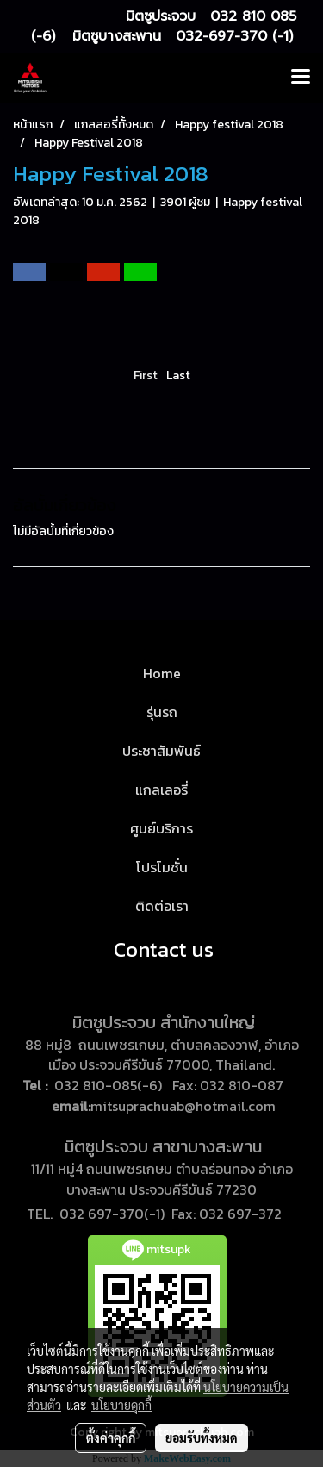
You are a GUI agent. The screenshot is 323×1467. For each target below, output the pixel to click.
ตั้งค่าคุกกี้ (110, 1437)
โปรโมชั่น (162, 867)
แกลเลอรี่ (161, 789)
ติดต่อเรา (162, 906)
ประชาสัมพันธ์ (161, 750)
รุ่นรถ (161, 712)
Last (178, 375)
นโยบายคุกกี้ (121, 1405)
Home (162, 673)
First (146, 375)
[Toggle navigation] (301, 78)
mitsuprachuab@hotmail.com (183, 1106)
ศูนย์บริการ (161, 828)
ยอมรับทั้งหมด (201, 1437)
